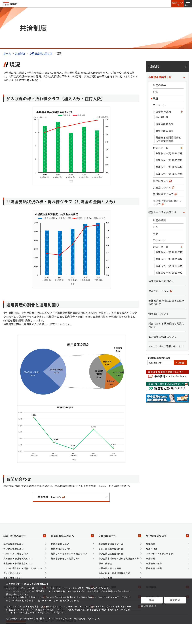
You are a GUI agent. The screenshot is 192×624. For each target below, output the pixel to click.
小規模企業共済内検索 (159, 319)
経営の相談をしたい (13, 505)
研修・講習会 (105, 525)
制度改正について (158, 275)
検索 (180, 324)
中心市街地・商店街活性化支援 (114, 534)
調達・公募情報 (24, 548)
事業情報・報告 (154, 525)
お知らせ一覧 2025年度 (169, 122)
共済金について (163, 149)
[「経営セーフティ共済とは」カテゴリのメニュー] (184, 174)
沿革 (155, 53)
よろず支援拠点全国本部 (111, 510)
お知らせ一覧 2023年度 (169, 135)
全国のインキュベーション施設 (24, 558)
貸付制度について (165, 155)
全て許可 (175, 600)
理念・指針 (151, 510)
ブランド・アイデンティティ (160, 515)
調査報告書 (167, 558)
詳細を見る (147, 606)
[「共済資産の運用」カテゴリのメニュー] (182, 73)
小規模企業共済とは (41, 15)
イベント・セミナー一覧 (120, 558)
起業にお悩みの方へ (72, 497)
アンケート (159, 66)
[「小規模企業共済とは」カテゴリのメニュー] (184, 39)
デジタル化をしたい (13, 510)
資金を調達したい (12, 539)
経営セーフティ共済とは (162, 174)
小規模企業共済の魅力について (167, 163)
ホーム (7, 15)
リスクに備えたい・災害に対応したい (22, 529)
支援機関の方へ (120, 497)
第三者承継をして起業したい (65, 520)
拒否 (151, 600)
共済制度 (20, 15)
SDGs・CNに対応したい (15, 515)
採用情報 (24, 568)
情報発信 (72, 568)
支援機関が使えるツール (111, 505)
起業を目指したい (60, 505)
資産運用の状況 (164, 92)
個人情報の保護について (162, 298)
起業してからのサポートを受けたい (69, 515)
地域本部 (72, 548)
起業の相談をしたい (61, 510)
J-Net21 (120, 568)
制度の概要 (159, 47)
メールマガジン (72, 558)
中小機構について (167, 497)
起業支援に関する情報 (110, 529)
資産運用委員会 (164, 85)
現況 (155, 60)
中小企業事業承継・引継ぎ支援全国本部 (119, 520)
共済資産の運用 (162, 73)
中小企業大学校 (120, 548)
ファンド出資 (105, 539)
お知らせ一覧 (161, 109)
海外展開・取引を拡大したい (18, 520)
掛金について (162, 142)
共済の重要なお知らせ (161, 243)
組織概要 (150, 505)
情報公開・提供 (154, 529)
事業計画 (150, 520)
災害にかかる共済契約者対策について (166, 286)
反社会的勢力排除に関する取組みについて (166, 263)
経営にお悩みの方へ (24, 497)
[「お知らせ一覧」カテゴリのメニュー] (182, 109)
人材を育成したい (12, 534)
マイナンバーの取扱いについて (166, 308)
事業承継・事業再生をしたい (18, 525)
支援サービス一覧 (177, 3)
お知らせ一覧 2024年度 (169, 128)
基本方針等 (162, 79)
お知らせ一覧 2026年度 (169, 115)
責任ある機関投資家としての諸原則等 (168, 100)
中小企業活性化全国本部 (111, 515)
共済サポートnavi (160, 252)
